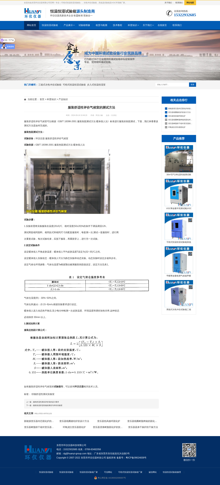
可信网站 (108, 472)
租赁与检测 (101, 25)
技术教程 (117, 25)
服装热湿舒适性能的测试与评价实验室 (47, 405)
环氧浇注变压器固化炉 (175, 127)
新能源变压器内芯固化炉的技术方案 (179, 108)
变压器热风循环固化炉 (175, 116)
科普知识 (132, 25)
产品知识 (63, 99)
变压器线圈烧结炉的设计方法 (178, 112)
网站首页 (31, 25)
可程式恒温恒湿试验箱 (74, 84)
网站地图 (190, 3)
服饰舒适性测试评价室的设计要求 (46, 402)
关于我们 (168, 3)
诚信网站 (153, 472)
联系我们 (179, 3)
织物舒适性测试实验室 (43, 394)
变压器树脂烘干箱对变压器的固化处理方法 (179, 123)
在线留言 (162, 25)
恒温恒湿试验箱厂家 (89, 472)
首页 (42, 99)
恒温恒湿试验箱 (50, 25)
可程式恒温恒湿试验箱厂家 (130, 472)
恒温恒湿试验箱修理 (172, 472)
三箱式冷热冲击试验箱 (49, 84)
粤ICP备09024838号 (136, 457)
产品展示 (68, 25)
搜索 (192, 84)
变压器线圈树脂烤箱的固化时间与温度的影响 (179, 120)
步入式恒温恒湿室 (96, 84)
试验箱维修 (84, 25)
